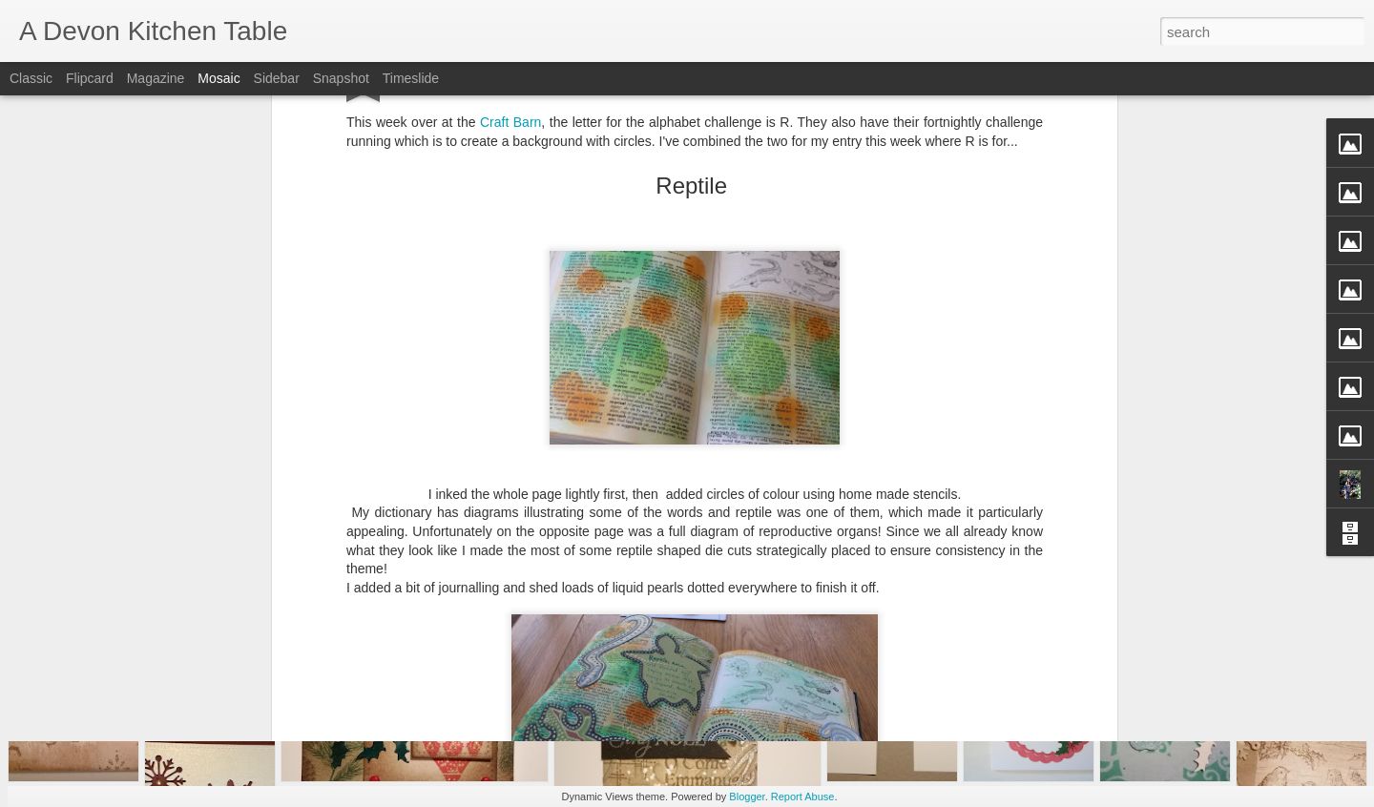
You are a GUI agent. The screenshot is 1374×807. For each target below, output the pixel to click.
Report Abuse (803, 796)
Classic (31, 78)
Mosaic (218, 78)
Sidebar (277, 78)
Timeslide (411, 78)
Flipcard (90, 78)
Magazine (156, 78)
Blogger (746, 796)
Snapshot (341, 78)
